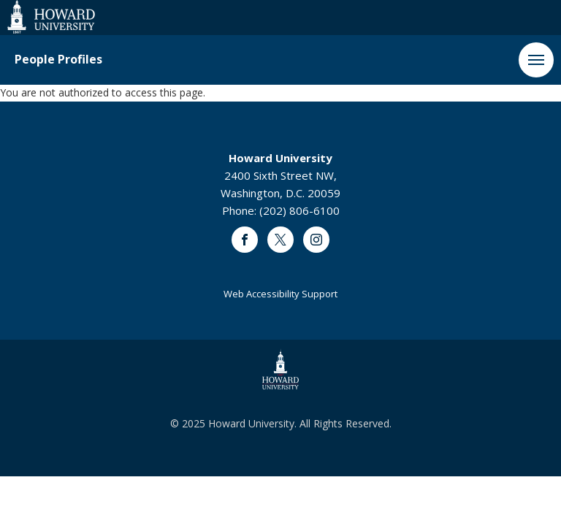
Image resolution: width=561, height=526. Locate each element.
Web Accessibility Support (280, 293)
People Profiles (58, 59)
